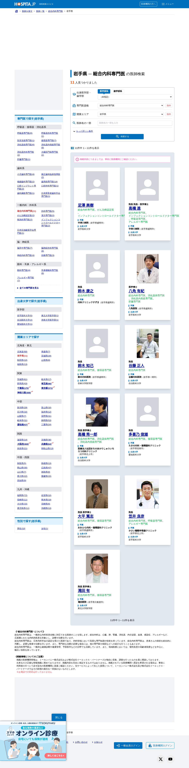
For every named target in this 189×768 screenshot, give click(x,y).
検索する (122, 136)
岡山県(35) (22, 467)
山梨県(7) (21, 416)
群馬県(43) (22, 383)
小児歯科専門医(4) (25, 174)
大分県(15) (22, 504)
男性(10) (21, 528)
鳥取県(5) (21, 463)
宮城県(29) (46, 356)
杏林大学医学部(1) (50, 320)
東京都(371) (47, 388)
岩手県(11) (22, 356)
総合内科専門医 (55, 11)
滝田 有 (84, 591)
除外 (169, 105)
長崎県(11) (22, 499)
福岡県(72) (22, 495)
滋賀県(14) (22, 440)
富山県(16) (46, 407)
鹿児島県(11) (23, 508)
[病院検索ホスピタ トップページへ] (25, 4)
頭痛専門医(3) (47, 255)
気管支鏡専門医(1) (25, 140)
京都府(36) (46, 440)
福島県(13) (22, 364)
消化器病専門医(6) (25, 144)
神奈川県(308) (24, 392)
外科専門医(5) (47, 211)
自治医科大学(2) (24, 320)
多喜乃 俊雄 (138, 434)
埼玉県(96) (46, 383)
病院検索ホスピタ (46, 4)
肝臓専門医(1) (23, 159)
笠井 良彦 (136, 516)
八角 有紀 (136, 291)
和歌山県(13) (47, 448)
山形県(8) (45, 360)
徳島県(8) (45, 472)
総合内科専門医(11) (26, 211)
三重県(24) (46, 424)
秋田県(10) (22, 360)
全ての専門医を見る (29, 288)
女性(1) (44, 528)
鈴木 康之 (86, 291)
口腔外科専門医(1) (50, 186)
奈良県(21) (22, 448)
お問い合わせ (79, 742)
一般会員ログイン (128, 745)
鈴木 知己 (86, 366)
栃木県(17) (46, 379)
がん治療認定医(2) (25, 215)
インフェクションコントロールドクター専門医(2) (50, 222)
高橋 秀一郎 (87, 434)
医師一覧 (40, 11)
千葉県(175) (23, 388)
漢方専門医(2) (47, 215)
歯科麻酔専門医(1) (25, 193)
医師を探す (27, 11)
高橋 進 (135, 208)
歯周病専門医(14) (49, 181)
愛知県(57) (22, 424)
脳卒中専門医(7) (24, 248)
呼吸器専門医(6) (24, 133)
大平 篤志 (86, 516)
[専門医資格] (130, 105)
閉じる (59, 717)
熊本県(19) (46, 499)
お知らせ (96, 742)
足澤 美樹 (86, 205)
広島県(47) (46, 467)
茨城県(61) (22, 379)
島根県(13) (46, 463)
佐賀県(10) (46, 495)
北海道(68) (22, 351)
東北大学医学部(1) (50, 315)
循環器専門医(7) (48, 140)
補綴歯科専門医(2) (25, 181)
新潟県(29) (22, 407)
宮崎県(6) (45, 504)
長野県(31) (46, 416)
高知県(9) (21, 480)
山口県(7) (21, 472)
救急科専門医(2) (24, 219)
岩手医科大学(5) (24, 315)
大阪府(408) (23, 444)
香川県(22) (22, 476)
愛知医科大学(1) (24, 324)
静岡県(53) (46, 420)
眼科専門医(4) (23, 270)
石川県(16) (22, 412)
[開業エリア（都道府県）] (130, 114)
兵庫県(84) (46, 444)
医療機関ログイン (160, 745)
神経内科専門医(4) (25, 255)
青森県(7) (45, 351)
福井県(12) (46, 412)
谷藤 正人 (136, 366)
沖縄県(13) (46, 508)
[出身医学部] (135, 96)
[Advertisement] (94, 38)
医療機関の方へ (148, 4)
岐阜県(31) (22, 420)
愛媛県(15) (46, 476)
